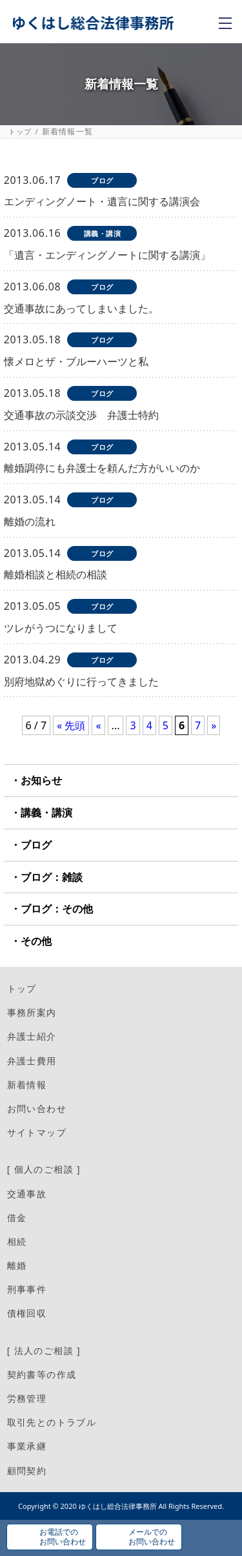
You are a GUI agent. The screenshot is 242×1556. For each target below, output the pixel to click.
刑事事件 (27, 1289)
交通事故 (27, 1193)
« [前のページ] (98, 725)
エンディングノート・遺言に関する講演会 (102, 201)
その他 (36, 941)
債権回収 (27, 1313)
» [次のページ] (213, 725)
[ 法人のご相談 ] (44, 1350)
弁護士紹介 (32, 1036)
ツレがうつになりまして (60, 628)
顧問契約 (27, 1470)
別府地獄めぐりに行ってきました (81, 681)
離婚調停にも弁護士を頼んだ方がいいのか (102, 468)
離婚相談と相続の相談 (55, 574)
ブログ (36, 845)
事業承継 (27, 1446)
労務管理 (27, 1398)
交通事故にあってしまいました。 (81, 308)
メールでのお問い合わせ (151, 1536)
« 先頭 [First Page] (71, 725)
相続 (17, 1241)
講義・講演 (46, 812)
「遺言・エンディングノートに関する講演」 (107, 255)
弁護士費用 (32, 1061)
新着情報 (27, 1084)
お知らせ (41, 780)
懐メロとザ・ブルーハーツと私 (76, 361)
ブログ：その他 (57, 909)
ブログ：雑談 (52, 877)
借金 (17, 1217)
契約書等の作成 (42, 1374)
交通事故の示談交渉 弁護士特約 (81, 415)
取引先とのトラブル (52, 1422)
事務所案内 (32, 1012)
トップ (20, 131)
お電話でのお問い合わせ (62, 1536)
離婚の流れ (29, 521)
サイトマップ (36, 1132)
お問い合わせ (36, 1108)
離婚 (17, 1265)
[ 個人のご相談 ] (44, 1169)
